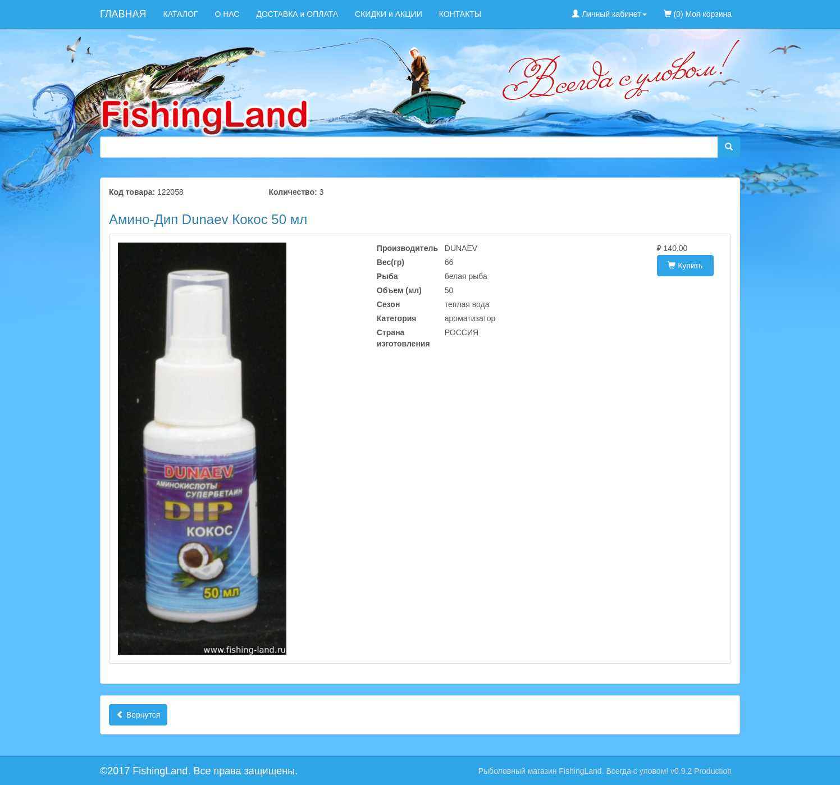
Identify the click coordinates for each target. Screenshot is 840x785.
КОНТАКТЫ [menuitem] (460, 14)
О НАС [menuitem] (226, 14)
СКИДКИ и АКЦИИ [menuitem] (388, 14)
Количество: (293, 192)
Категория (397, 318)
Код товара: (132, 192)
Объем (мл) (399, 290)
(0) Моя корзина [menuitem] (698, 14)
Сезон (388, 304)
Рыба (387, 276)
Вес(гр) (390, 262)
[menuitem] (748, 8)
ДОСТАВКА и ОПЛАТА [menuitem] (297, 14)
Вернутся (138, 714)
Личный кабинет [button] (609, 14)
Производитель (402, 248)
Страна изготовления (402, 338)
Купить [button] (685, 265)
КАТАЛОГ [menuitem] (180, 14)
